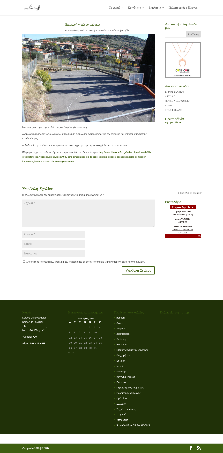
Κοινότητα (134, 8)
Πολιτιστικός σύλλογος (183, 8)
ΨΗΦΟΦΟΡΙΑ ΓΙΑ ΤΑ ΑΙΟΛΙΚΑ (133, 425)
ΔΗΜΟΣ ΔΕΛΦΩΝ (174, 91)
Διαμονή (120, 328)
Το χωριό (114, 8)
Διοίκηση (121, 339)
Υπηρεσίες (122, 419)
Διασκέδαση (122, 333)
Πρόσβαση (122, 398)
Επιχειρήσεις (123, 355)
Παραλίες (121, 382)
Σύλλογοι (121, 403)
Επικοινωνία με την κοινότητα (132, 350)
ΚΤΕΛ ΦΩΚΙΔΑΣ (173, 110)
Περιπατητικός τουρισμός (129, 387)
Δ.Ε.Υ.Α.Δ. (170, 96)
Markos (74, 30)
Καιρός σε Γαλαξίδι (32, 321)
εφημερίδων (197, 193)
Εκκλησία (155, 8)
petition (120, 317)
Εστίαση (120, 360)
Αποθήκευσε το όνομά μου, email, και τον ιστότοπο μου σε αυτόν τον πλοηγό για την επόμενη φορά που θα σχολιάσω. (86, 261)
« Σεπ (71, 352)
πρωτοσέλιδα (185, 193)
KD (47, 448)
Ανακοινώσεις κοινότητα (107, 30)
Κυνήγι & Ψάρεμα (125, 376)
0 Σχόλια (125, 30)
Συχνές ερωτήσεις (126, 409)
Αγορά (119, 323)
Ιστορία (120, 366)
